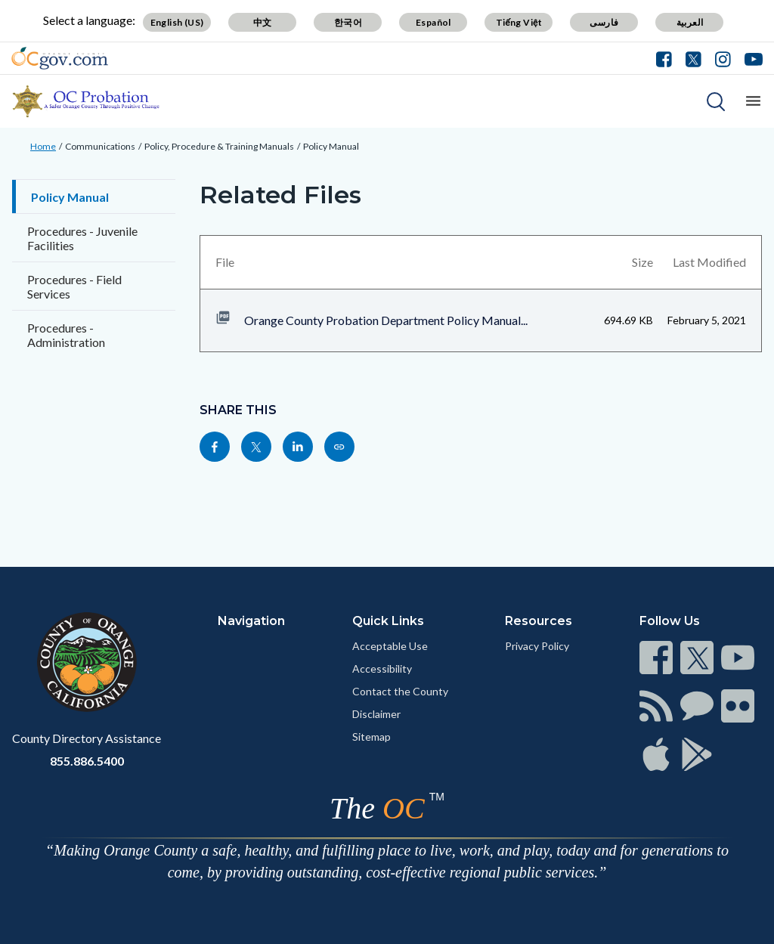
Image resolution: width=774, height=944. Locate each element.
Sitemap (371, 736)
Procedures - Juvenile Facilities (82, 238)
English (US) (177, 22)
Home (43, 146)
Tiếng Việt (519, 22)
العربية (690, 22)
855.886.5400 (87, 761)
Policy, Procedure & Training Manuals (219, 146)
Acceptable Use (390, 645)
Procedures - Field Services (74, 286)
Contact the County (400, 691)
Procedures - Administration (66, 334)
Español (433, 22)
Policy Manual (331, 146)
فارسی (604, 22)
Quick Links (388, 621)
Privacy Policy (537, 645)
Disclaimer (376, 713)
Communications (100, 146)
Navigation (251, 621)
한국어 (348, 22)
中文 (262, 22)
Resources (538, 621)
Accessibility (382, 668)
